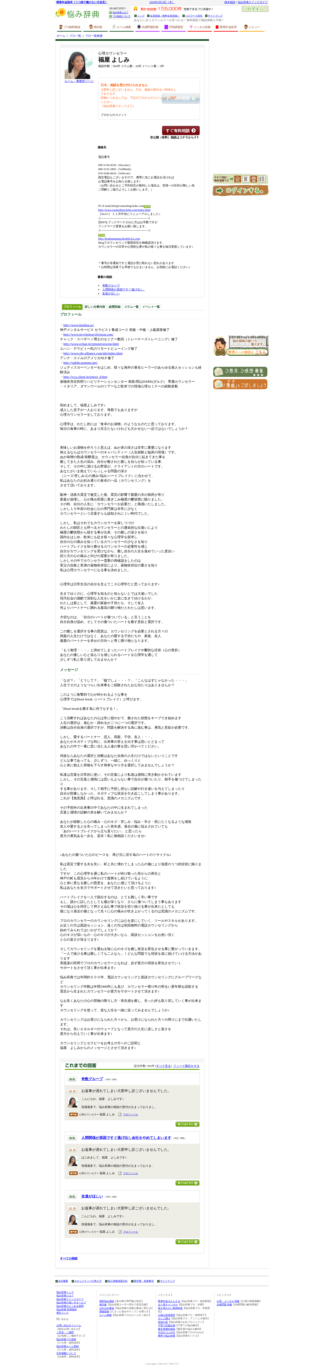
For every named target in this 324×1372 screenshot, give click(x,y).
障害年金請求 (226, 27)
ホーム (61, 35)
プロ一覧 (75, 35)
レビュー (252, 27)
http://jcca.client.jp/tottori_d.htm (85, 377)
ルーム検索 (121, 27)
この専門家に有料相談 (181, 130)
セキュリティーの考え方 (88, 1281)
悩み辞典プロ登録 (66, 1339)
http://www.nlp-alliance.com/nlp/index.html (93, 353)
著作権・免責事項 (144, 1281)
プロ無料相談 (69, 27)
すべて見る (163, 1066)
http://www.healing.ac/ (78, 325)
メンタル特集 (200, 27)
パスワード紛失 (193, 15)
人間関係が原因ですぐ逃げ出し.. (123, 289)
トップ (140, 15)
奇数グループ (111, 285)
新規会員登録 (241, 179)
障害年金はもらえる (169, 1301)
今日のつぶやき (166, 1332)
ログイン (255, 9)
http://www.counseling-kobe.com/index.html (124, 210)
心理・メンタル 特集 (228, 1301)
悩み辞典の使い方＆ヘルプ (71, 1302)
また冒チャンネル (168, 1304)
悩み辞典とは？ (120, 12)
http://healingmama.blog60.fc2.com (119, 238)
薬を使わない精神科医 (170, 1308)
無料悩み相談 (106, 1301)
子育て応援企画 (166, 1325)
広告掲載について (66, 1353)
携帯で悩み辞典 (166, 1335)
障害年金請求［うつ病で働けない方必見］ (82, 2)
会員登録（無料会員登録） (165, 15)
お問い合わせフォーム (68, 1325)
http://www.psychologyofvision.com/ (88, 334)
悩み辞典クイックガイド (253, 2)
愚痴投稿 (104, 1311)
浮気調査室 (173, 27)
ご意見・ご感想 (65, 1332)
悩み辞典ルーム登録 (67, 1346)
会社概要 (63, 1281)
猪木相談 (229, 2)
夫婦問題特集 (147, 27)
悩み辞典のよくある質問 (70, 1306)
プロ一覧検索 (94, 35)
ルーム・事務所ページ (79, 81)
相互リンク (62, 1312)
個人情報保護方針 (118, 1281)
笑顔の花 (163, 1322)
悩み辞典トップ (65, 1292)
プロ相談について (122, 16)
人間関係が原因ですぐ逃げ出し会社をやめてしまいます (126, 1138)
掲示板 (95, 27)
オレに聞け (164, 1318)
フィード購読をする (186, 1066)
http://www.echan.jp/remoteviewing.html (91, 344)
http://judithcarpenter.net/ (80, 363)
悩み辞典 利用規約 (66, 1309)
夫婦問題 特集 (224, 1304)
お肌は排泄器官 (166, 1315)
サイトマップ (215, 15)
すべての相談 (69, 1258)
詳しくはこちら (187, 1124)
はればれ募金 (106, 1308)
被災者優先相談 (166, 1329)
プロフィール (130, 1114)
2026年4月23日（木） (162, 2)
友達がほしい (111, 293)
